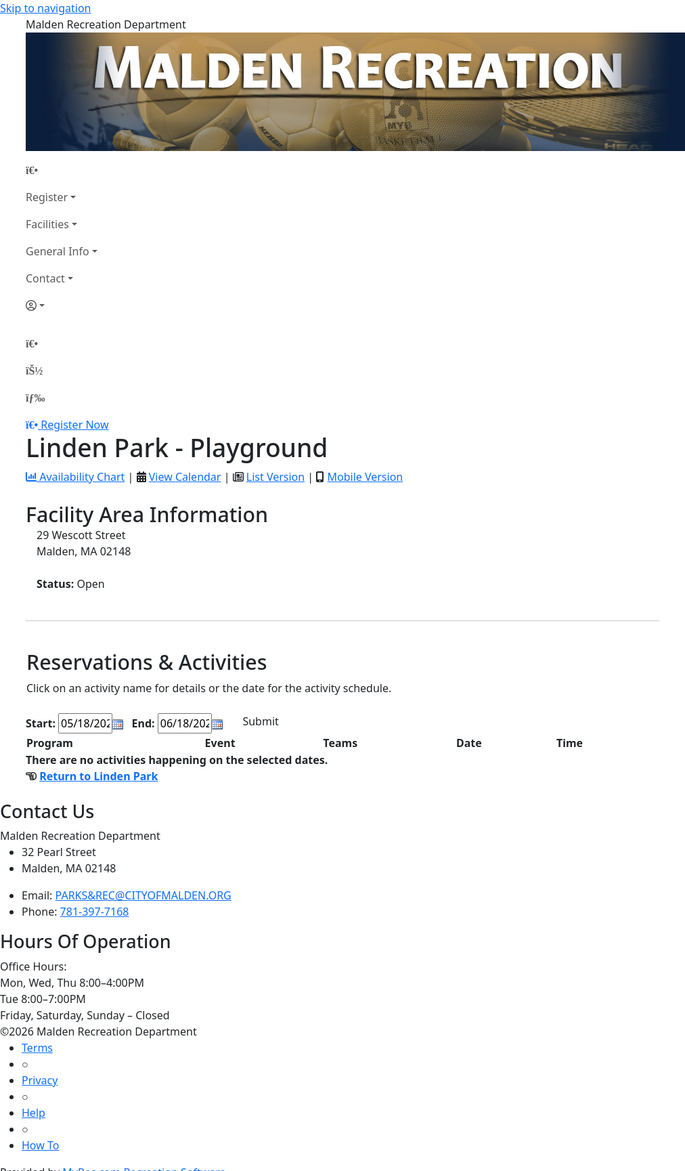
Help (33, 1112)
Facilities (47, 224)
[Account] (61, 305)
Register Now (74, 424)
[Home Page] (61, 170)
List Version (275, 476)
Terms (37, 1047)
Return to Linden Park (98, 776)
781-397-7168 (94, 911)
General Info (57, 251)
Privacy (40, 1080)
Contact (45, 278)
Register (47, 197)
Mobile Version (365, 476)
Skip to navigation (45, 8)
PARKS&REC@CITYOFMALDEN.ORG (143, 895)
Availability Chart (75, 476)
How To (40, 1145)
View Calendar (185, 476)
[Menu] (35, 397)
